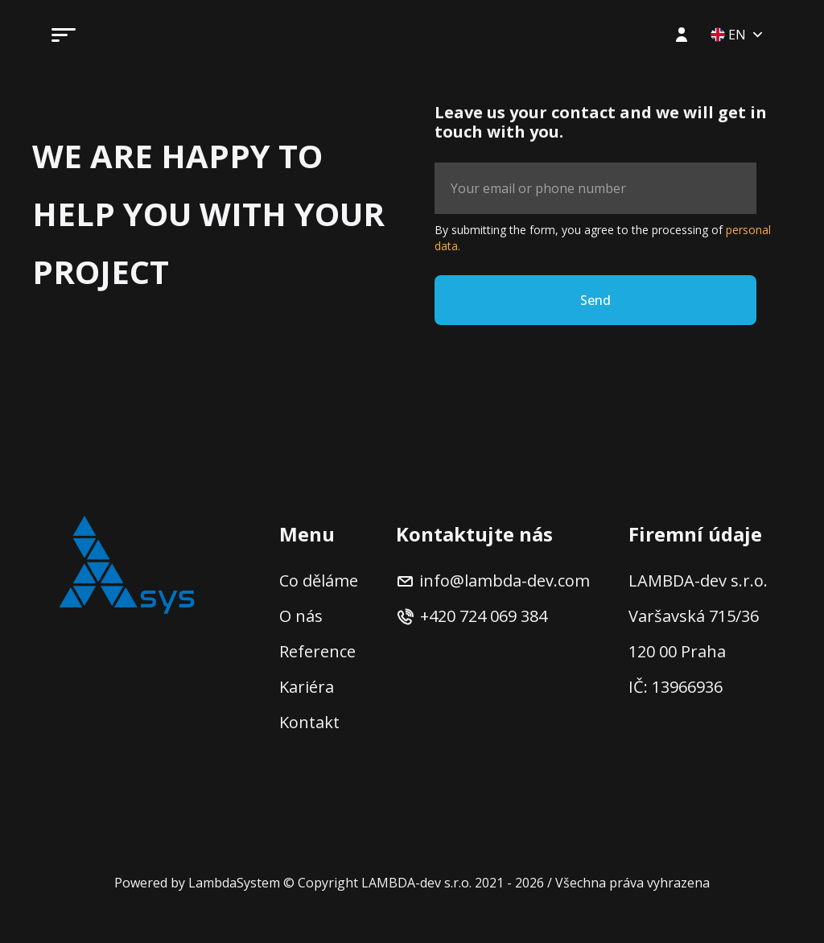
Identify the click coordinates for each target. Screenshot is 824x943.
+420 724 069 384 (471, 616)
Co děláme (318, 580)
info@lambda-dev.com (493, 580)
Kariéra (306, 687)
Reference (317, 651)
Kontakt (309, 722)
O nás (301, 616)
